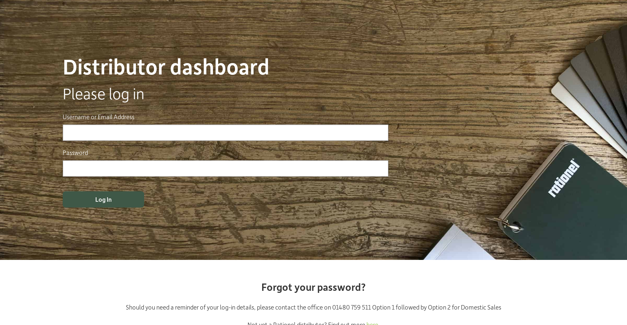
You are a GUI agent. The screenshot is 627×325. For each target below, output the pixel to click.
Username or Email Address (98, 117)
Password (75, 152)
